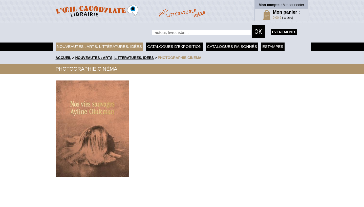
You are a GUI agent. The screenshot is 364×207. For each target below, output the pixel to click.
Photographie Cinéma (179, 58)
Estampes (272, 46)
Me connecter (293, 5)
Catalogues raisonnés (232, 46)
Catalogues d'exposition (174, 46)
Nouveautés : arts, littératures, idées (99, 46)
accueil (63, 58)
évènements (284, 32)
